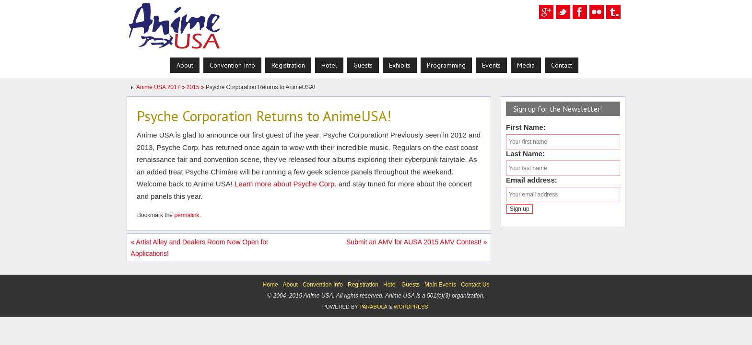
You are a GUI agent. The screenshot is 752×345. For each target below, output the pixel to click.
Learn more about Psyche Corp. (286, 184)
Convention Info (323, 284)
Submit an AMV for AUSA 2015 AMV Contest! (416, 242)
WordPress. (412, 307)
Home (270, 284)
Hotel (390, 284)
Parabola (373, 307)
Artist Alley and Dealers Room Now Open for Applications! (200, 247)
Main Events (440, 284)
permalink (186, 215)
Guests (410, 284)
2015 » (196, 87)
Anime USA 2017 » (161, 87)
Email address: (531, 180)
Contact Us (475, 284)
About (290, 284)
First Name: (526, 127)
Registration (363, 284)
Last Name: (525, 154)
